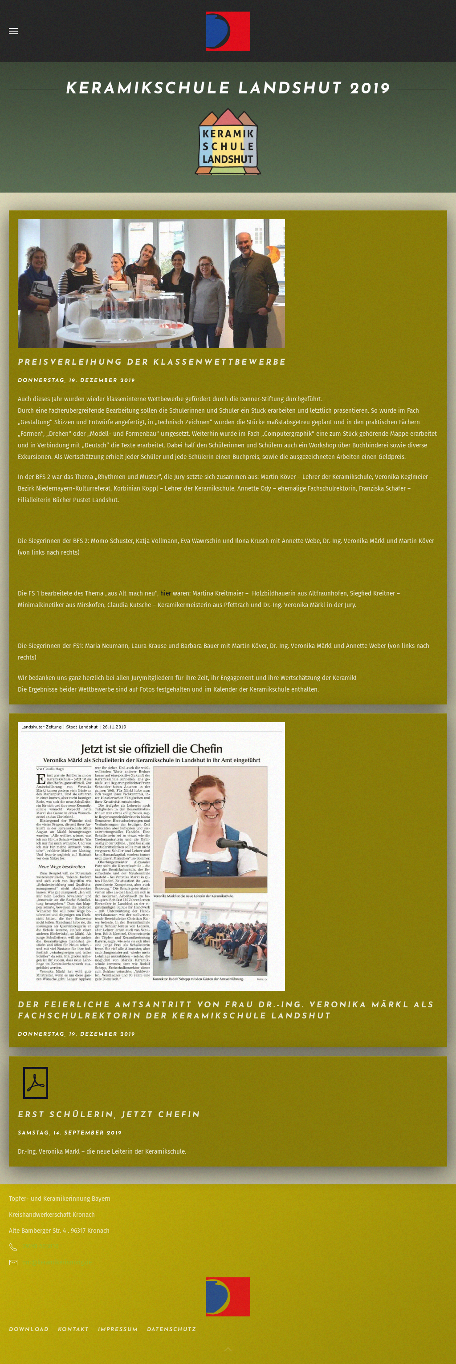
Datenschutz (171, 1329)
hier (165, 593)
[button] (13, 31)
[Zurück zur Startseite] (228, 31)
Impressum (118, 1329)
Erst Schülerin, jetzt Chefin (109, 1115)
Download (29, 1329)
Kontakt (73, 1329)
